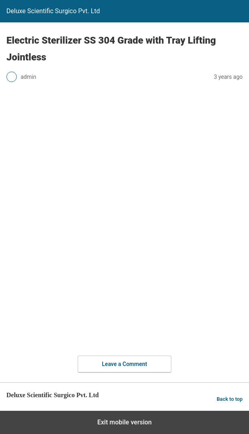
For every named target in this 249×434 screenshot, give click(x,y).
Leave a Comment (124, 364)
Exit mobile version (124, 422)
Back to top (230, 399)
